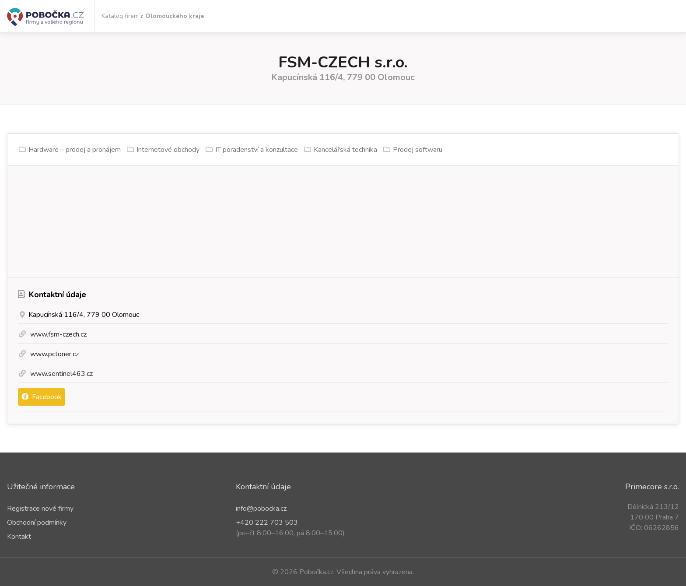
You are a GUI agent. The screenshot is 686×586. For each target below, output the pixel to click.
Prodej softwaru (417, 149)
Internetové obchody (168, 149)
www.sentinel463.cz (61, 374)
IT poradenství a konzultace (256, 149)
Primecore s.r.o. (652, 486)
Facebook (41, 397)
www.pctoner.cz (54, 354)
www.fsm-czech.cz (58, 334)
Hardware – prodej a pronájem (74, 149)
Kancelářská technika (345, 149)
